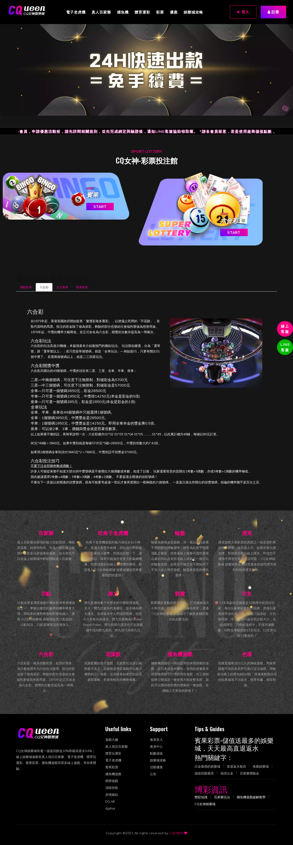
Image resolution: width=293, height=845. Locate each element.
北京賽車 (62, 287)
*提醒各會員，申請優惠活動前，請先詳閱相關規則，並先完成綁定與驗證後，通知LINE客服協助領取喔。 (104, 131)
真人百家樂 (101, 12)
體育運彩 (142, 12)
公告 (153, 774)
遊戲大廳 (111, 740)
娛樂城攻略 (193, 12)
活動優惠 (156, 767)
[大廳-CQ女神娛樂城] (205, 804)
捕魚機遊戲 (113, 774)
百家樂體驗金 (249, 773)
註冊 (273, 12)
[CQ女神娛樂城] (27, 10)
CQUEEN (176, 833)
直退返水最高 (236, 766)
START (99, 206)
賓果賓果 (82, 287)
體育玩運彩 (113, 753)
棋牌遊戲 (111, 781)
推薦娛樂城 (261, 766)
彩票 (160, 12)
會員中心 (156, 746)
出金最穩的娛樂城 (207, 766)
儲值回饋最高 (204, 773)
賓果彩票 (111, 767)
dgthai (110, 808)
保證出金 (226, 773)
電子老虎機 (76, 12)
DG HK (110, 801)
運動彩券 (26, 287)
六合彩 (44, 287)
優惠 (174, 12)
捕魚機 (123, 12)
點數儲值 (156, 753)
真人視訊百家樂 (116, 746)
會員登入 (156, 740)
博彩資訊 (211, 789)
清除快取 (111, 788)
